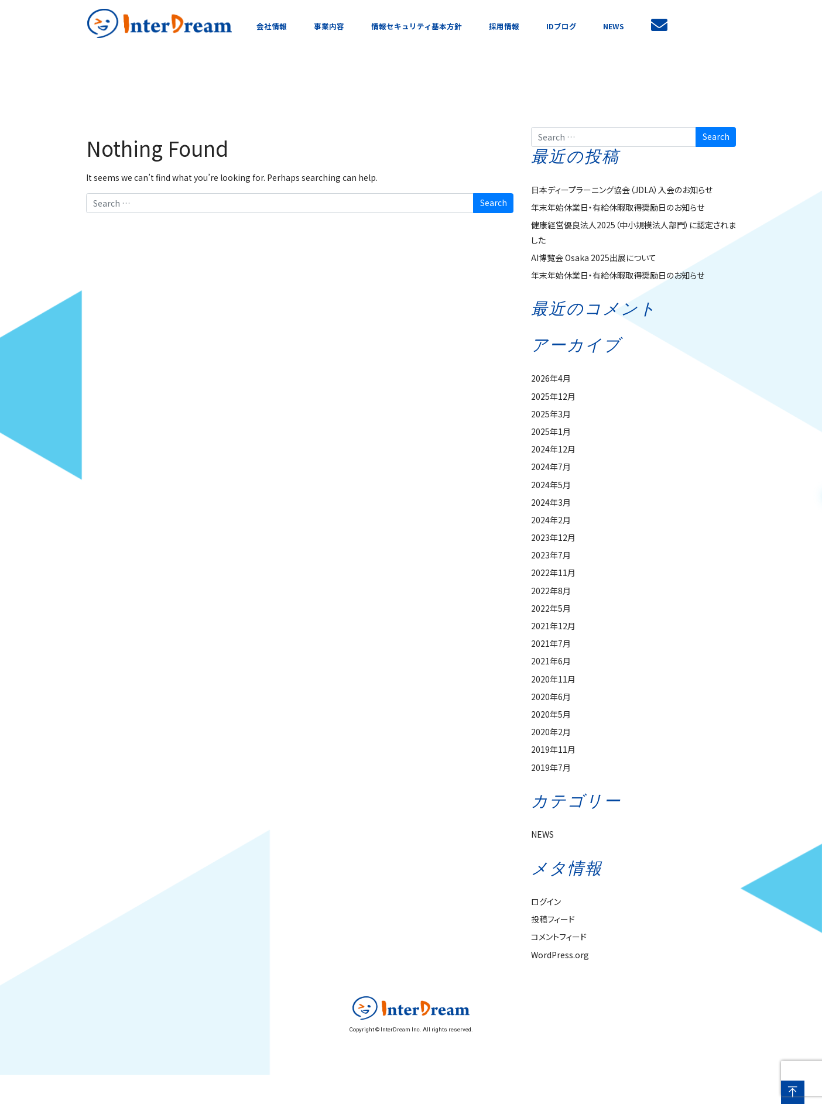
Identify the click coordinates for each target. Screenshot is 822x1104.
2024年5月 (551, 485)
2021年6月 (551, 661)
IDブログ (561, 26)
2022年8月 (551, 590)
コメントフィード (559, 936)
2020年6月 (551, 696)
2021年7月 (551, 643)
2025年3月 (551, 414)
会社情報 (271, 26)
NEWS (613, 26)
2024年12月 (553, 449)
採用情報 (504, 26)
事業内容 (329, 26)
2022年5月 (551, 608)
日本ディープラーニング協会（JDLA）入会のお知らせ (622, 190)
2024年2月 (551, 520)
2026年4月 (551, 378)
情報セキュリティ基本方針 (416, 26)
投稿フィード (553, 919)
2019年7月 (551, 767)
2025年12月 (553, 396)
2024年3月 (551, 502)
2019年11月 (553, 749)
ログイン (546, 901)
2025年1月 (551, 431)
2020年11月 (553, 679)
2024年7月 (551, 466)
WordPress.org (560, 955)
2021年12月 (553, 626)
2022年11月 (553, 572)
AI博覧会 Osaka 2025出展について (593, 257)
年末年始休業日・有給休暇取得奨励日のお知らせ (617, 207)
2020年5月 (551, 714)
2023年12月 (553, 537)
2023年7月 (551, 555)
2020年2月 (551, 732)
